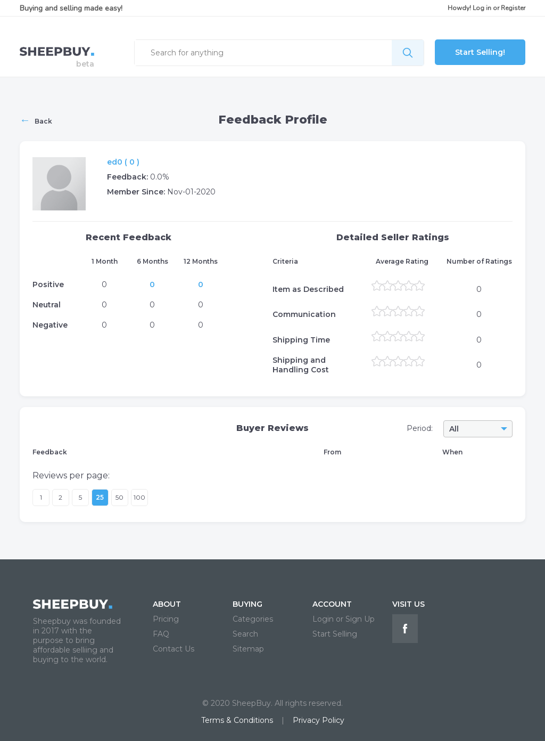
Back (36, 119)
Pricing (166, 619)
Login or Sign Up (343, 619)
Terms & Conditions (237, 720)
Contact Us (173, 649)
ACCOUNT (332, 604)
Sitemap (248, 649)
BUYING (247, 604)
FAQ (161, 634)
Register (513, 8)
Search (245, 634)
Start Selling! (480, 52)
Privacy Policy (318, 720)
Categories (253, 619)
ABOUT (167, 604)
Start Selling (334, 634)
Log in (482, 8)
